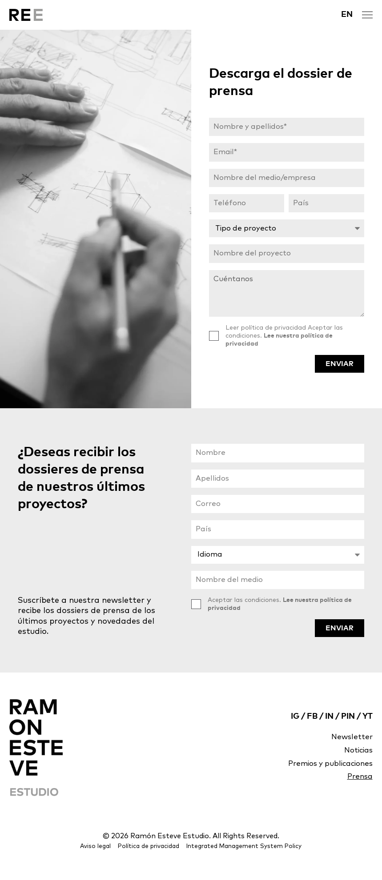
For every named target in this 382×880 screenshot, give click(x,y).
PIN (348, 728)
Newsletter (351, 749)
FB (312, 728)
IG (295, 728)
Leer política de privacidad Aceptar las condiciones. (284, 344)
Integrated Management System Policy (242, 858)
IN (329, 728)
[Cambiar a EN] (347, 15)
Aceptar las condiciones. (280, 617)
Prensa (359, 791)
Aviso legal (101, 858)
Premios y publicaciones (326, 777)
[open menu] (367, 15)
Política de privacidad (152, 858)
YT (367, 728)
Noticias (357, 763)
